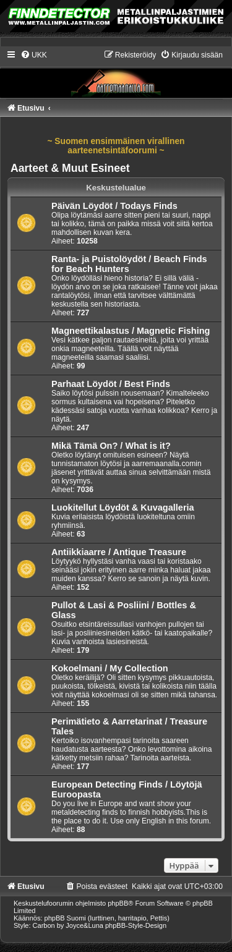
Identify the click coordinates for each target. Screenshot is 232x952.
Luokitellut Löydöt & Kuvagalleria (122, 507)
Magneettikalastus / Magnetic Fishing (130, 331)
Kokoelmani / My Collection (109, 668)
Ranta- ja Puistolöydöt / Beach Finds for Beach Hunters (129, 264)
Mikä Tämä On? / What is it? (111, 446)
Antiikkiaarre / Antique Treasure (118, 552)
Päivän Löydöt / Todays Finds (114, 206)
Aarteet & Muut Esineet (70, 168)
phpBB (118, 903)
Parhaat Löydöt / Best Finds (110, 384)
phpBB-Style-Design (135, 925)
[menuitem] (33, 55)
